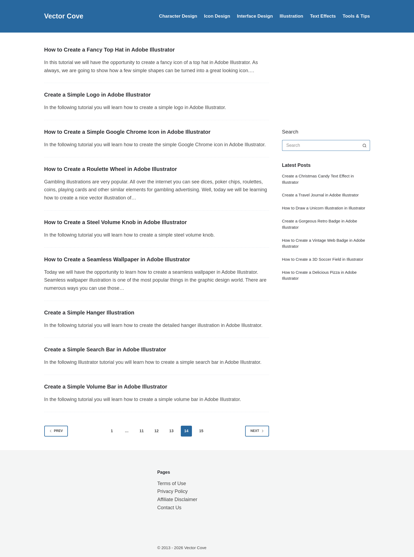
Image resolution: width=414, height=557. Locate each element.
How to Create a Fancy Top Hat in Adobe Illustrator (109, 50)
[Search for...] (320, 145)
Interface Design (255, 16)
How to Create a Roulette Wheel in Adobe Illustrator (110, 169)
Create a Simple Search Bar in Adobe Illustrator (105, 349)
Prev (56, 431)
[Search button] (364, 145)
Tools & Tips (356, 16)
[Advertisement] (323, 80)
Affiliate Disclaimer (177, 499)
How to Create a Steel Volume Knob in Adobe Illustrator (115, 222)
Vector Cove (64, 16)
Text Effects (323, 16)
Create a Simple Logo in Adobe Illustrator (97, 95)
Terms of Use (171, 483)
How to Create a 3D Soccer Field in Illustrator (322, 259)
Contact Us (169, 507)
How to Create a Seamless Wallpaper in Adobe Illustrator (117, 259)
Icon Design (217, 16)
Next (257, 431)
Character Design (178, 16)
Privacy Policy (172, 491)
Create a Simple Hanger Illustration (89, 313)
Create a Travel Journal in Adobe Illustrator (320, 195)
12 (156, 431)
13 (171, 431)
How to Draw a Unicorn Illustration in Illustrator (323, 208)
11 (142, 431)
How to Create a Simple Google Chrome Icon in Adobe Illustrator (127, 132)
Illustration (291, 16)
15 (201, 431)
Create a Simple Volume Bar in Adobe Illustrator (105, 387)
